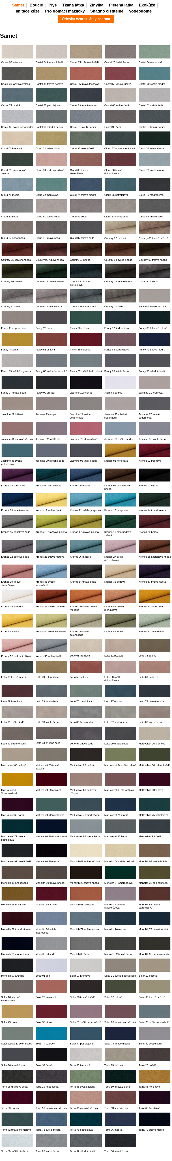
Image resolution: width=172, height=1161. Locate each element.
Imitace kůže (28, 11)
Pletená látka (121, 5)
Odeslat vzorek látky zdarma (86, 19)
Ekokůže (147, 5)
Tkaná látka (73, 5)
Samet (18, 5)
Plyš (53, 5)
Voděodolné (140, 11)
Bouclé (36, 5)
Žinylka (96, 5)
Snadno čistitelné (106, 11)
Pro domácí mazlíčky (65, 11)
